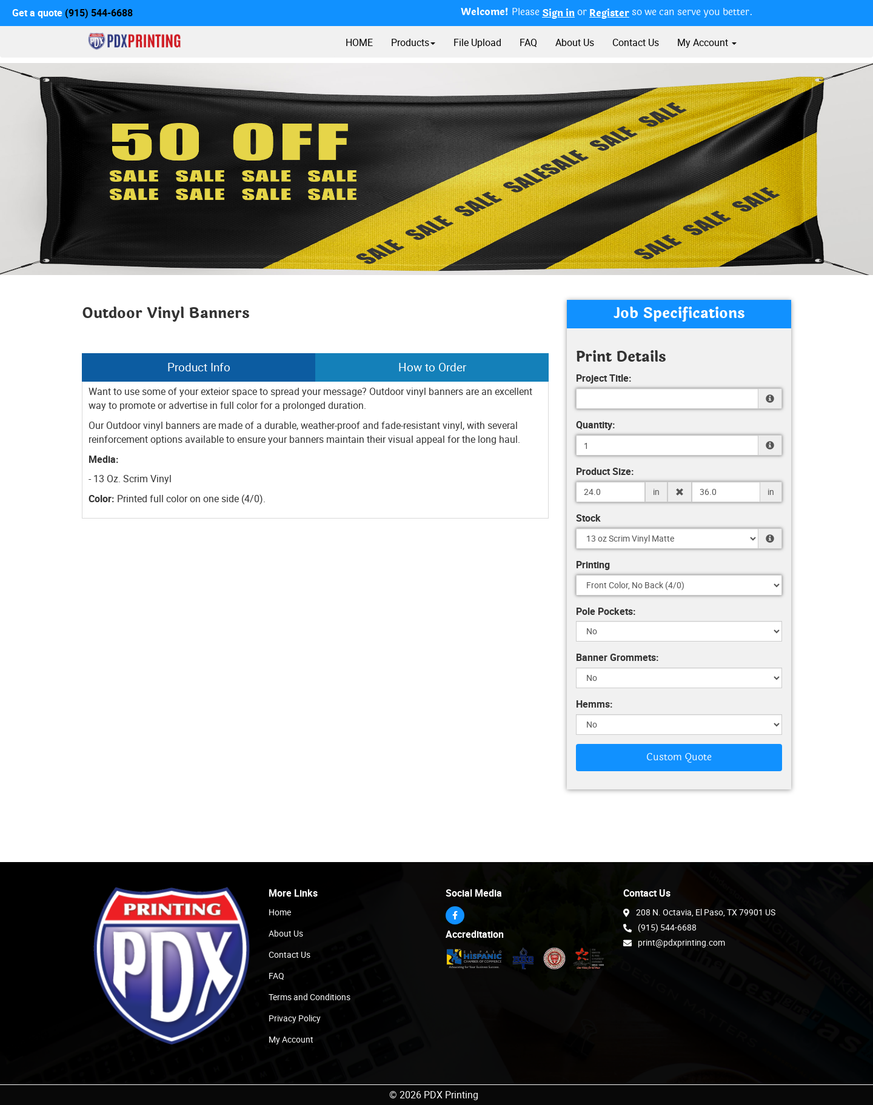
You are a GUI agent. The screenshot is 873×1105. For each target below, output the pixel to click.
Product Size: (605, 471)
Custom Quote (679, 757)
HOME (359, 42)
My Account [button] (707, 42)
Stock (588, 518)
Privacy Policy (295, 1018)
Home (280, 912)
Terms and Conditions (309, 997)
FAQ (528, 42)
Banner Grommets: (617, 657)
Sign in (558, 13)
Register (609, 13)
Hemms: (594, 704)
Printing (593, 564)
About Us (574, 42)
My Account (291, 1039)
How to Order (432, 367)
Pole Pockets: (606, 611)
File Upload (477, 42)
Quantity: (595, 424)
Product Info (198, 367)
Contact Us (635, 42)
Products (413, 42)
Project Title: (604, 378)
